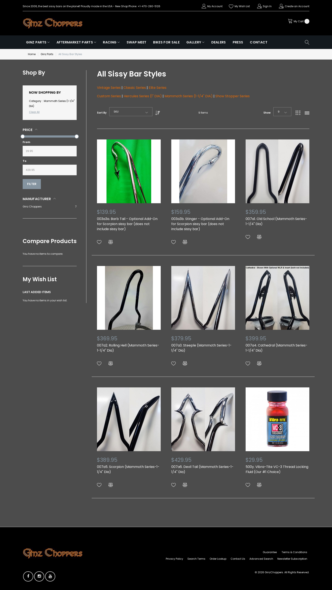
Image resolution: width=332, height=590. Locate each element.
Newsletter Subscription (292, 559)
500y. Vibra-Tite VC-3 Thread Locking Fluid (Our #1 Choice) (277, 469)
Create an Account (297, 6)
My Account (215, 6)
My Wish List (242, 6)
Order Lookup (218, 559)
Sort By (102, 112)
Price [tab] (28, 129)
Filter (31, 184)
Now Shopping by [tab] (45, 92)
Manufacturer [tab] (37, 198)
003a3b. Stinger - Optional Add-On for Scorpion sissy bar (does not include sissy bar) (200, 223)
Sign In (267, 6)
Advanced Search (261, 559)
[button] (99, 242)
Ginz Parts (47, 54)
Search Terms (196, 559)
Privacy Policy (174, 559)
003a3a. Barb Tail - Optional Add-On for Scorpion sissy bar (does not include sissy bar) (127, 223)
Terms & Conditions (294, 552)
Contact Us (238, 559)
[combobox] (130, 111)
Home (32, 54)
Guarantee (270, 552)
